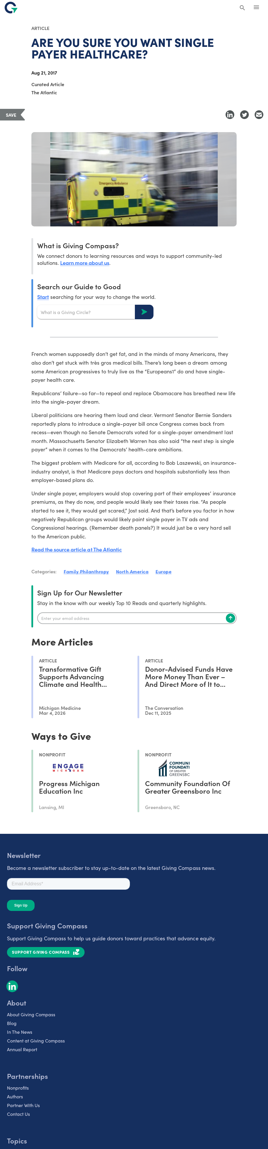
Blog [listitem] (12, 1023)
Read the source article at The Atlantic (76, 549)
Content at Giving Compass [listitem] (36, 1040)
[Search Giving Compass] (242, 8)
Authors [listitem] (15, 1096)
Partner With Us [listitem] (23, 1105)
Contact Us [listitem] (18, 1114)
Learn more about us (84, 262)
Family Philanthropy (86, 571)
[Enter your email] (137, 618)
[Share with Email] (259, 114)
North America (132, 571)
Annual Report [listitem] (22, 1049)
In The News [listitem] (19, 1032)
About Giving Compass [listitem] (31, 1014)
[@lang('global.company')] (11, 7)
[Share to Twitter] (244, 114)
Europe (163, 571)
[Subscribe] (230, 618)
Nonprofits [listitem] (18, 1087)
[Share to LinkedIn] (230, 114)
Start (43, 296)
